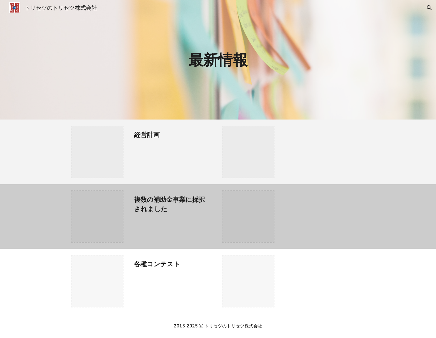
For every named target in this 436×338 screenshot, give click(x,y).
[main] (218, 59)
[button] (429, 7)
